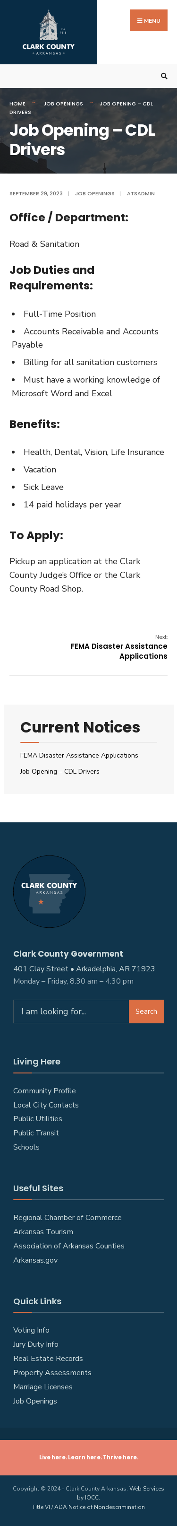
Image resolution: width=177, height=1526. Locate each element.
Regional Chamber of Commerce (67, 1217)
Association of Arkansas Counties (69, 1246)
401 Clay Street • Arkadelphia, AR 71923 (84, 969)
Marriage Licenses (43, 1387)
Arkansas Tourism (43, 1232)
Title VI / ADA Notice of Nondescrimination (88, 1507)
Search (146, 1011)
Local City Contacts (46, 1105)
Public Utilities (37, 1119)
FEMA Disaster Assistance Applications (119, 647)
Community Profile (44, 1091)
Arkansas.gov (35, 1260)
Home (17, 103)
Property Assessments (52, 1373)
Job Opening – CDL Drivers (60, 771)
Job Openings (63, 103)
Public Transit (36, 1133)
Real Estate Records (48, 1358)
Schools (26, 1147)
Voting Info (31, 1330)
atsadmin (141, 193)
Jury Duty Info (36, 1344)
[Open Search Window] (163, 76)
